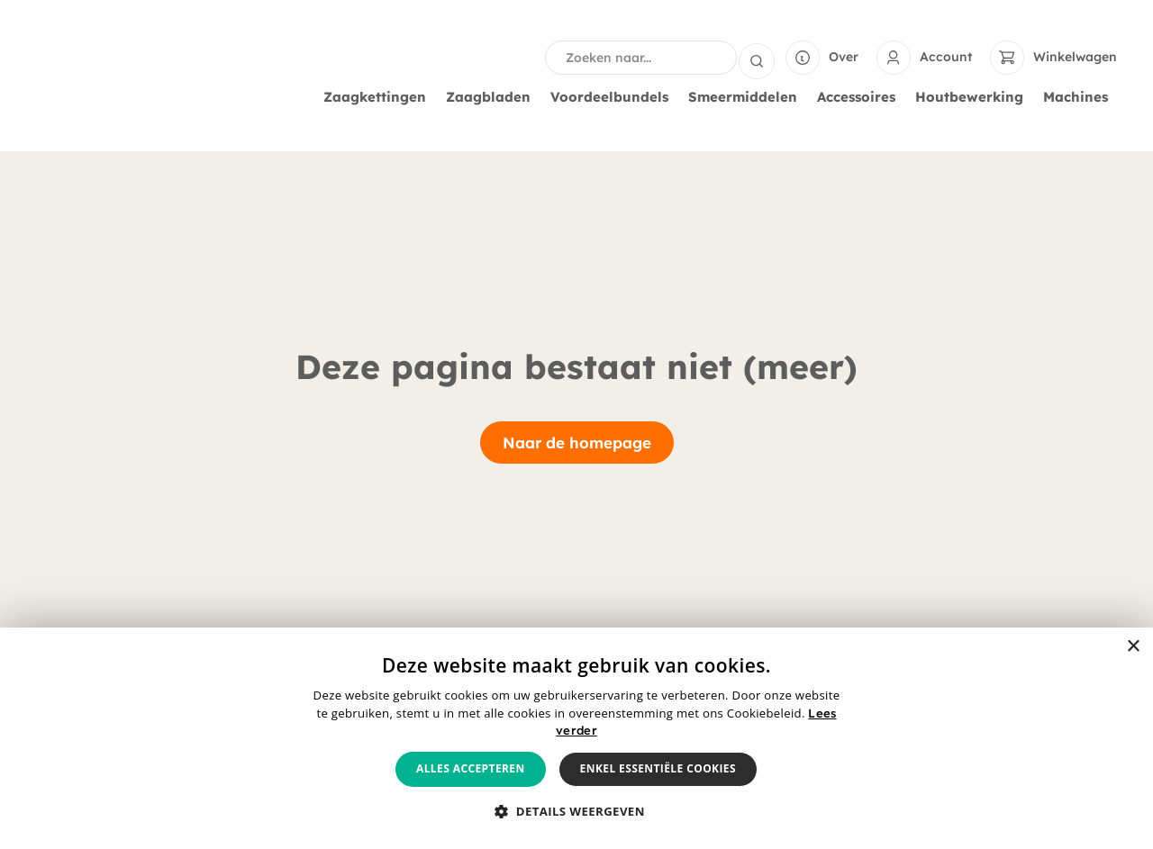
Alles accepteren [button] (470, 768)
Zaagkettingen (379, 97)
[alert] (576, 738)
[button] (576, 812)
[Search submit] (757, 58)
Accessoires (860, 97)
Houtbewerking (973, 97)
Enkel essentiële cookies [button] (658, 768)
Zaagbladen (493, 97)
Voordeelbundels (613, 97)
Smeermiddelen (747, 97)
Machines (1080, 97)
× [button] (1132, 647)
